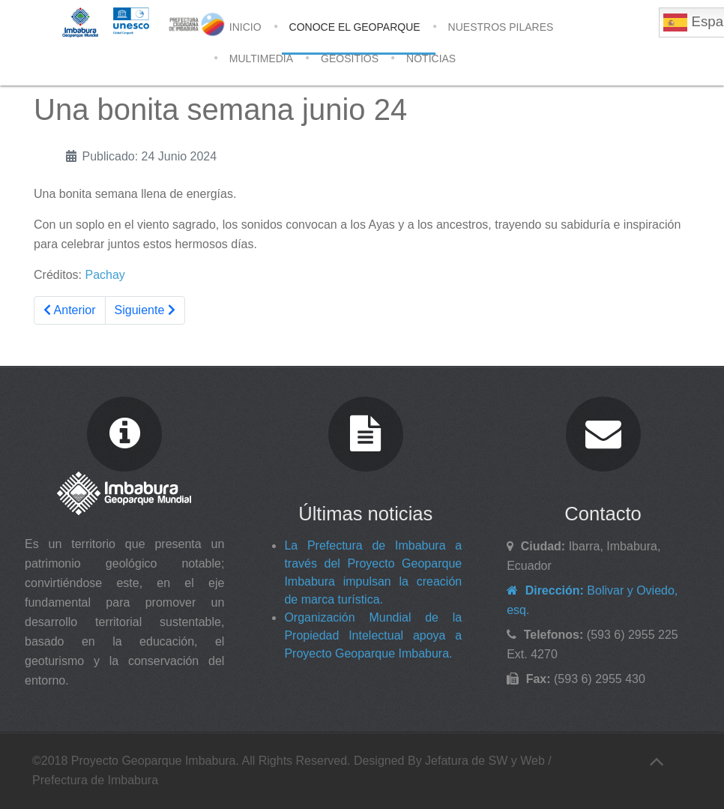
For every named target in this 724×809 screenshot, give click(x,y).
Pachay (104, 274)
